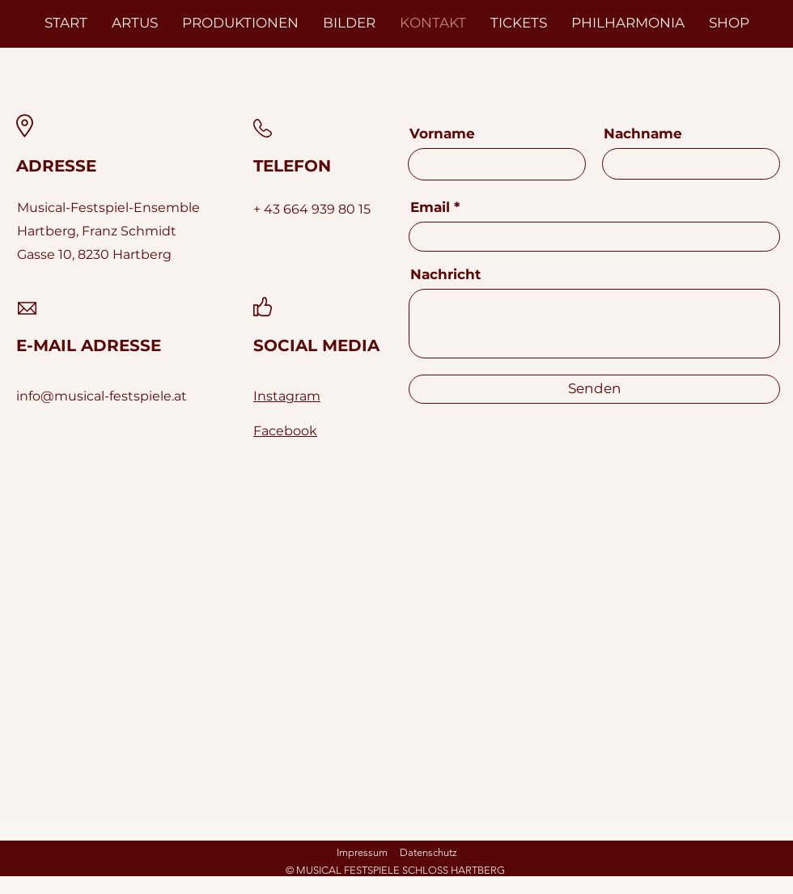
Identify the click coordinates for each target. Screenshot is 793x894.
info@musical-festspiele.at (101, 396)
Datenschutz (428, 852)
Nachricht (445, 275)
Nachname (643, 134)
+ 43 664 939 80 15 (312, 209)
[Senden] (594, 389)
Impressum (362, 852)
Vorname (442, 134)
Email (430, 207)
